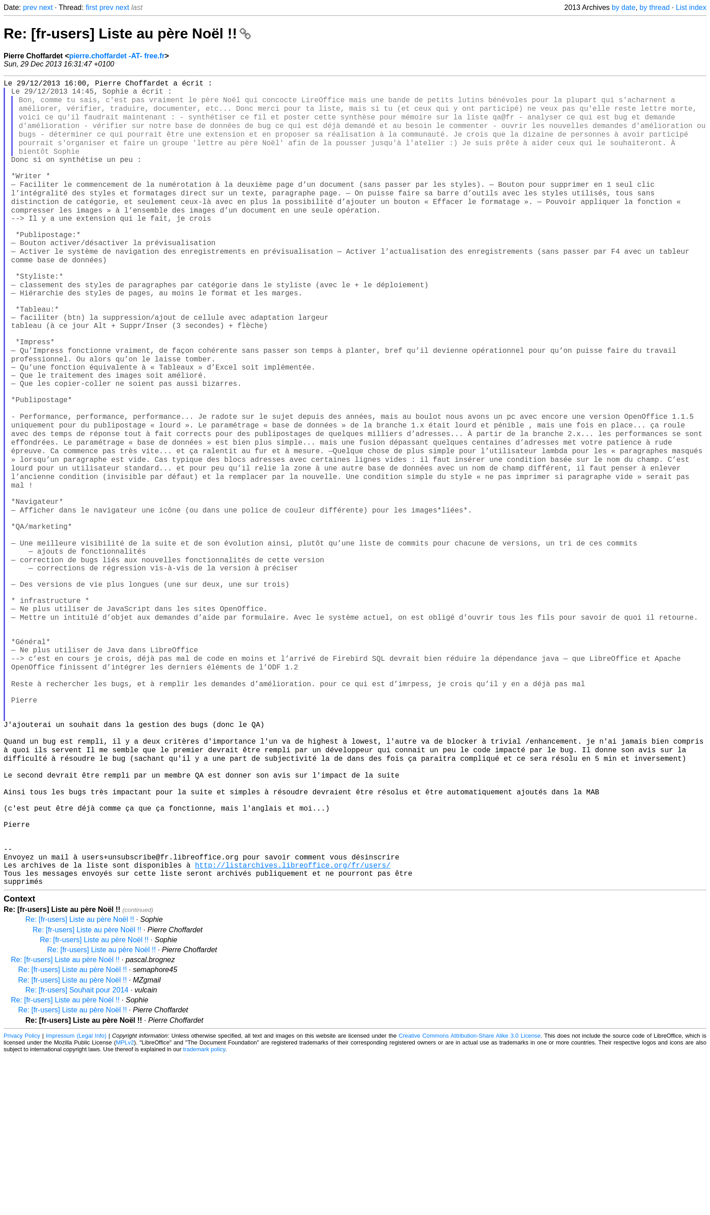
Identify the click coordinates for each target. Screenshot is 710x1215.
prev (30, 7)
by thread (654, 7)
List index (691, 7)
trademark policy (204, 1208)
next (46, 7)
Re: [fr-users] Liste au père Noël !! (127, 33)
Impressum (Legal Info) (76, 1194)
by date (623, 7)
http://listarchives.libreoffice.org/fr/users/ (292, 1020)
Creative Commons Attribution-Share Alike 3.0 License (470, 1194)
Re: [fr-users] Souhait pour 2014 (77, 1149)
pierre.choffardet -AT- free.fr (116, 56)
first (91, 7)
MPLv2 (125, 1201)
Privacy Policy (22, 1194)
